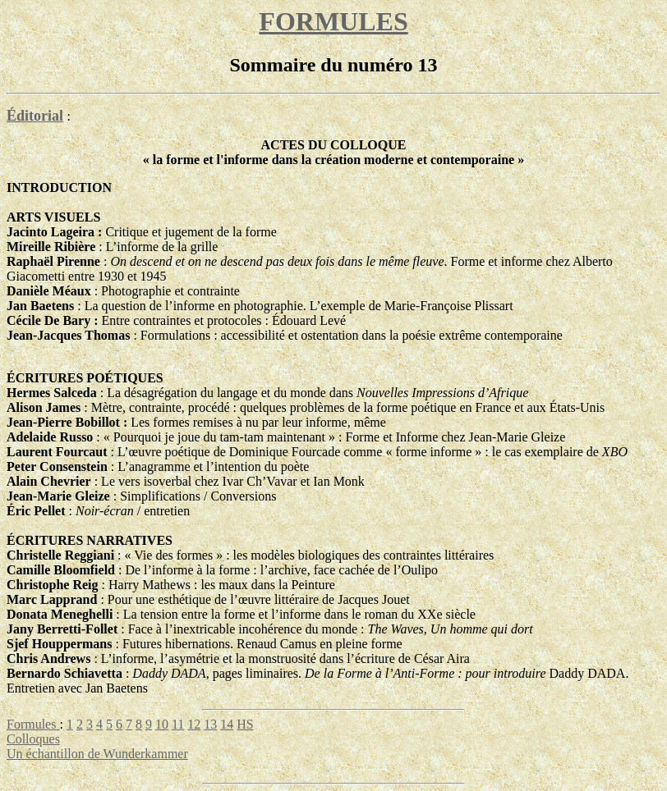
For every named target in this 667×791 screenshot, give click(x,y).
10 (161, 724)
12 (193, 724)
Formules (33, 724)
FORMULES (333, 21)
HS (245, 724)
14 (226, 724)
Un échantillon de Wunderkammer (97, 754)
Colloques (33, 739)
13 (210, 724)
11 (178, 724)
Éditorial (35, 115)
